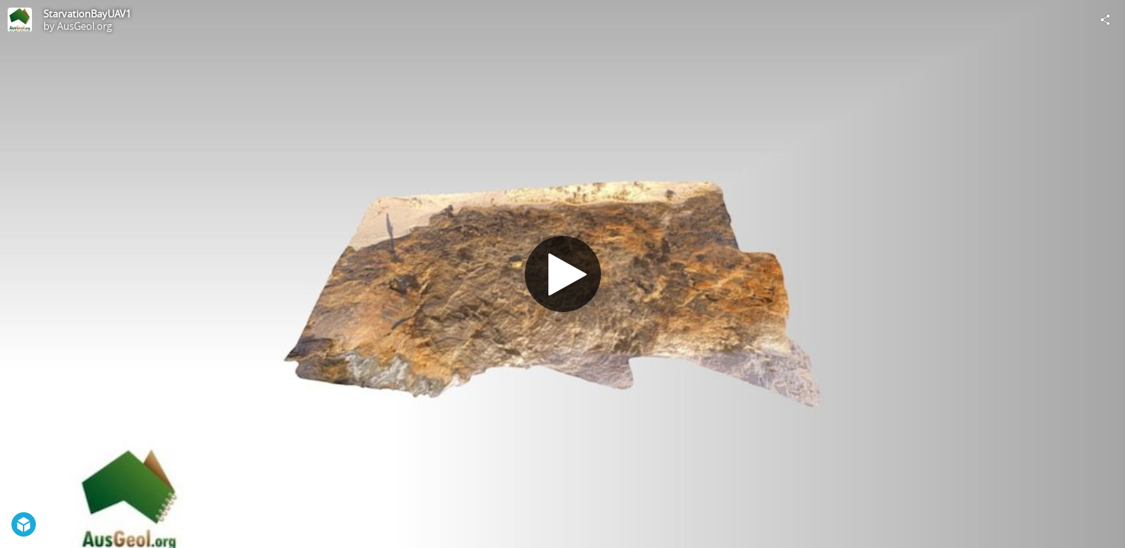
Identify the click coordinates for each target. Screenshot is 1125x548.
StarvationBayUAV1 (87, 14)
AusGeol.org (84, 26)
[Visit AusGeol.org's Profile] (20, 20)
